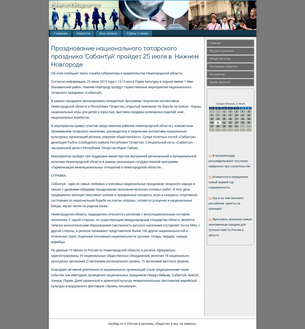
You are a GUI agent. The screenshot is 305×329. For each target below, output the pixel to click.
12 (249, 115)
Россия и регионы (221, 51)
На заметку (217, 74)
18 (242, 119)
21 (218, 122)
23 (230, 122)
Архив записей (219, 82)
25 (242, 122)
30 (230, 126)
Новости (83, 34)
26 (249, 122)
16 (230, 119)
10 (236, 115)
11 (242, 115)
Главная (60, 34)
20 (211, 122)
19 (249, 119)
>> (211, 156)
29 (224, 126)
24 (236, 122)
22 (224, 122)
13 (211, 119)
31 (236, 126)
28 (218, 126)
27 (211, 126)
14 (218, 119)
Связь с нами (137, 34)
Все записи (108, 34)
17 (236, 119)
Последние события (223, 66)
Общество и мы (220, 59)
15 (224, 119)
